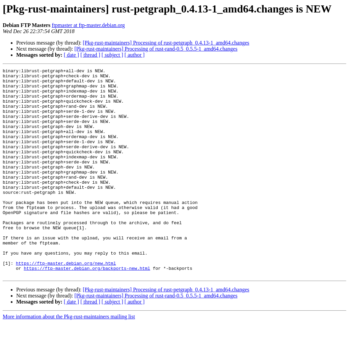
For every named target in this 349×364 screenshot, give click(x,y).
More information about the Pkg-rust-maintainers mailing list (69, 358)
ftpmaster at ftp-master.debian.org (88, 25)
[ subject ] (112, 55)
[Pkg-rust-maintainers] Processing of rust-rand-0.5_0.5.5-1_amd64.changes (155, 49)
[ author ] (135, 55)
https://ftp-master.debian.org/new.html (66, 303)
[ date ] (71, 55)
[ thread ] (90, 55)
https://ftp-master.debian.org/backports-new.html (87, 309)
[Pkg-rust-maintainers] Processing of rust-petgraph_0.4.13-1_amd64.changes (166, 43)
